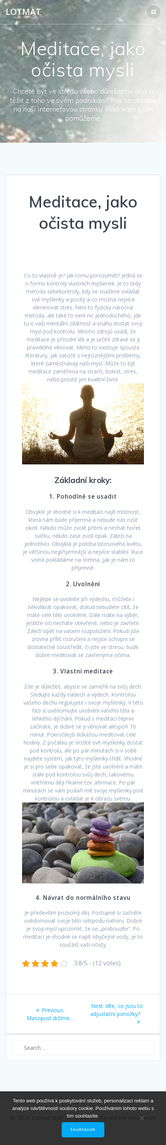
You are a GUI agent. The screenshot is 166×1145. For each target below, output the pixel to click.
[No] (141, 1118)
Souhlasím (83, 1129)
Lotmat (23, 12)
